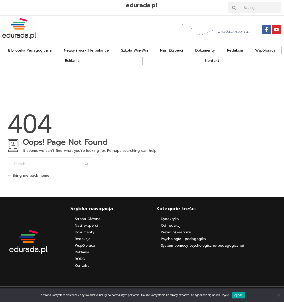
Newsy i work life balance (86, 50)
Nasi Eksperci (171, 50)
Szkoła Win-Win (134, 50)
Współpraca (265, 50)
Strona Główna (88, 219)
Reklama (72, 60)
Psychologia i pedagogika (183, 239)
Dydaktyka (170, 219)
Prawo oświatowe (176, 232)
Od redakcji (171, 225)
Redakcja (235, 50)
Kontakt (212, 60)
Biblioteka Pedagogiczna (30, 50)
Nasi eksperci (86, 225)
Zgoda (238, 295)
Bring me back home (28, 175)
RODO (80, 259)
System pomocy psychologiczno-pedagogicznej (202, 245)
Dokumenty (205, 50)
